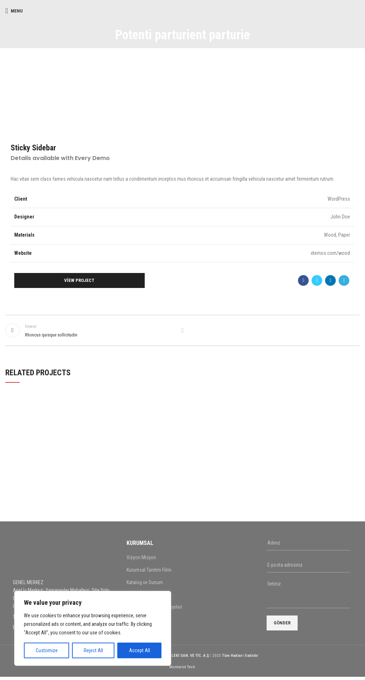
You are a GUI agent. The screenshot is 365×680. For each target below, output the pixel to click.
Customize (47, 650)
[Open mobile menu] (14, 11)
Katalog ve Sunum (145, 585)
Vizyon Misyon (141, 560)
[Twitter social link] (317, 280)
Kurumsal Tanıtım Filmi (149, 573)
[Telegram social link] (344, 280)
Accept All (139, 650)
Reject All (93, 650)
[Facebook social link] (303, 280)
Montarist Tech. (182, 670)
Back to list (182, 332)
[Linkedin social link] (330, 280)
